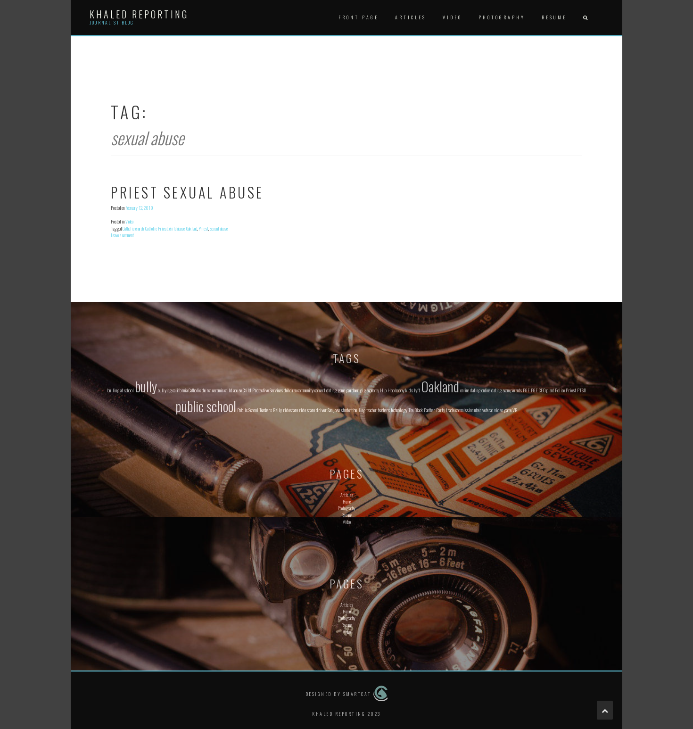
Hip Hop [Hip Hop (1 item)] (387, 390)
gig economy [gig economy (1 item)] (369, 390)
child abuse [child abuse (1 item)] (233, 390)
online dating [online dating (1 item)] (470, 390)
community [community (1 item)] (305, 390)
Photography (501, 17)
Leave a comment (122, 235)
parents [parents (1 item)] (516, 390)
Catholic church (133, 228)
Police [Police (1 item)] (560, 390)
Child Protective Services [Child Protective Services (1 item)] (263, 390)
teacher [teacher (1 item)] (371, 410)
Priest (203, 228)
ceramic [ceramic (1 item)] (217, 390)
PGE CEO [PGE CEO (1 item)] (538, 390)
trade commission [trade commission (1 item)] (459, 410)
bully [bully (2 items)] (146, 386)
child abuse (177, 228)
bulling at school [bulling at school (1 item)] (120, 390)
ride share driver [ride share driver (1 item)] (313, 410)
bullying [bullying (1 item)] (165, 390)
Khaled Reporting (139, 14)
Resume (554, 17)
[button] (585, 17)
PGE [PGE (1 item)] (526, 390)
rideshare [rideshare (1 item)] (290, 410)
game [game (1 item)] (341, 390)
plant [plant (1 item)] (550, 390)
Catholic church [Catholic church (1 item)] (200, 390)
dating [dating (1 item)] (331, 390)
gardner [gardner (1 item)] (352, 390)
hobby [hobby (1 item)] (400, 390)
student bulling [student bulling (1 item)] (353, 410)
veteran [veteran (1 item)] (487, 410)
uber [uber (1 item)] (477, 410)
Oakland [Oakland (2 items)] (440, 386)
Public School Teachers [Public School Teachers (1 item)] (254, 410)
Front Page (358, 17)
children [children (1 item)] (290, 390)
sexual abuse (219, 228)
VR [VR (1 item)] (515, 410)
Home (347, 501)
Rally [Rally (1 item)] (277, 410)
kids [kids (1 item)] (409, 390)
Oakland (191, 228)
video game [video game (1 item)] (503, 410)
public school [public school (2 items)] (205, 406)
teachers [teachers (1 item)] (384, 410)
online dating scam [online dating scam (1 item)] (495, 390)
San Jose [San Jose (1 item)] (334, 410)
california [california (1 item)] (180, 390)
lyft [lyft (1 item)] (417, 390)
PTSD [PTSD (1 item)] (581, 390)
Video (452, 17)
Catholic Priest (156, 228)
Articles (410, 17)
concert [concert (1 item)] (319, 390)
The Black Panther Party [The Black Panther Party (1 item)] (426, 410)
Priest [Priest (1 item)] (571, 390)
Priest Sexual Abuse (187, 192)
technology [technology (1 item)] (399, 410)
